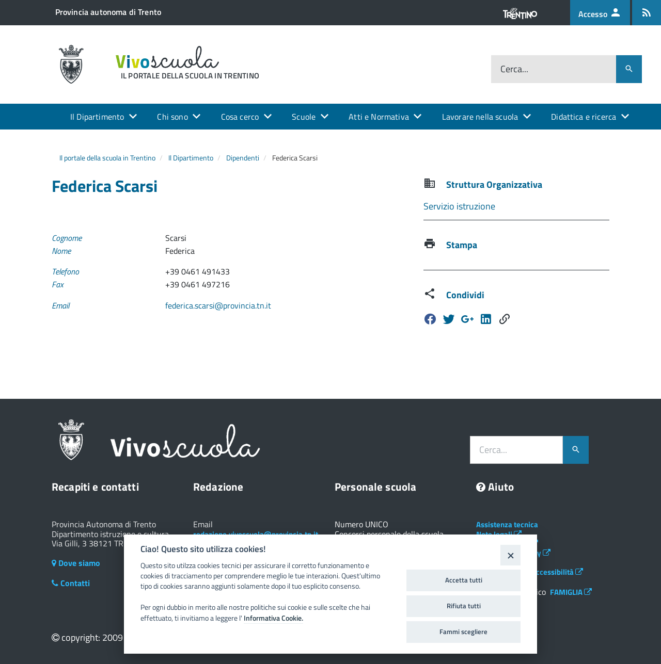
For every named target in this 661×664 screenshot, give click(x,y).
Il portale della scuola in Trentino (107, 157)
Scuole (304, 116)
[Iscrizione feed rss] (646, 12)
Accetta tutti (463, 580)
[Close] (510, 555)
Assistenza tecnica (507, 524)
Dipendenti (242, 157)
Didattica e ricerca (583, 116)
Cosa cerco (240, 116)
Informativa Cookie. (273, 618)
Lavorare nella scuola (480, 116)
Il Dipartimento (97, 116)
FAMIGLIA (571, 592)
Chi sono (172, 116)
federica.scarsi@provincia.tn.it (218, 305)
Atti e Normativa (379, 116)
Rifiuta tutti (464, 606)
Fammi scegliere (463, 631)
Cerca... (514, 68)
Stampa (461, 245)
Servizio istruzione (459, 206)
